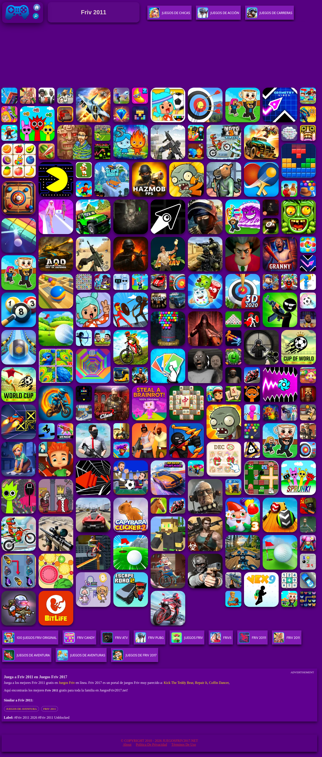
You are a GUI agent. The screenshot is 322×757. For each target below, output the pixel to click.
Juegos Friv (67, 683)
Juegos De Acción (218, 14)
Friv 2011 (49, 708)
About (127, 744)
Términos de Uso (183, 744)
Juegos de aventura (21, 708)
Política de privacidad (151, 744)
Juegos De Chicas (169, 14)
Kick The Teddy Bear (178, 683)
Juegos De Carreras (269, 14)
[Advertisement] (161, 56)
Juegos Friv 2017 (17, 22)
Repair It (201, 683)
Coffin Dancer (219, 683)
